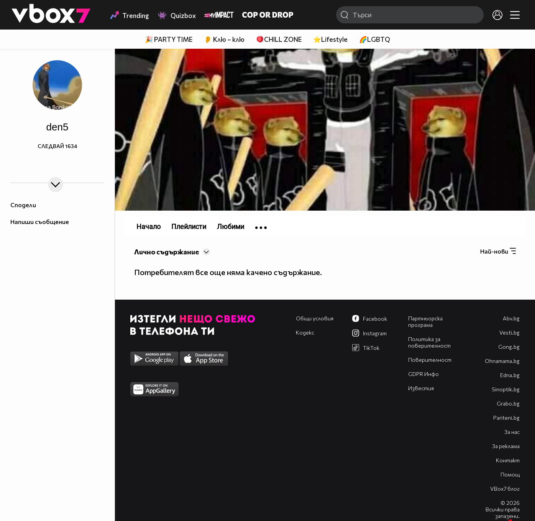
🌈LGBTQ (374, 39)
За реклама (506, 446)
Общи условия (314, 318)
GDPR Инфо (423, 374)
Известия (421, 388)
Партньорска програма (425, 321)
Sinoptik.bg (506, 389)
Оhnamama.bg (502, 361)
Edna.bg (510, 375)
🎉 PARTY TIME (168, 39)
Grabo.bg (508, 403)
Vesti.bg (509, 332)
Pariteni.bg (506, 417)
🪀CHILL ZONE (279, 39)
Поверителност (429, 359)
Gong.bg (509, 346)
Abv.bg (511, 318)
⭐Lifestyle (330, 39)
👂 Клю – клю (224, 39)
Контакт (508, 460)
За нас (512, 432)
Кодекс (305, 332)
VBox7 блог (505, 488)
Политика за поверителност (429, 342)
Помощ (510, 474)
